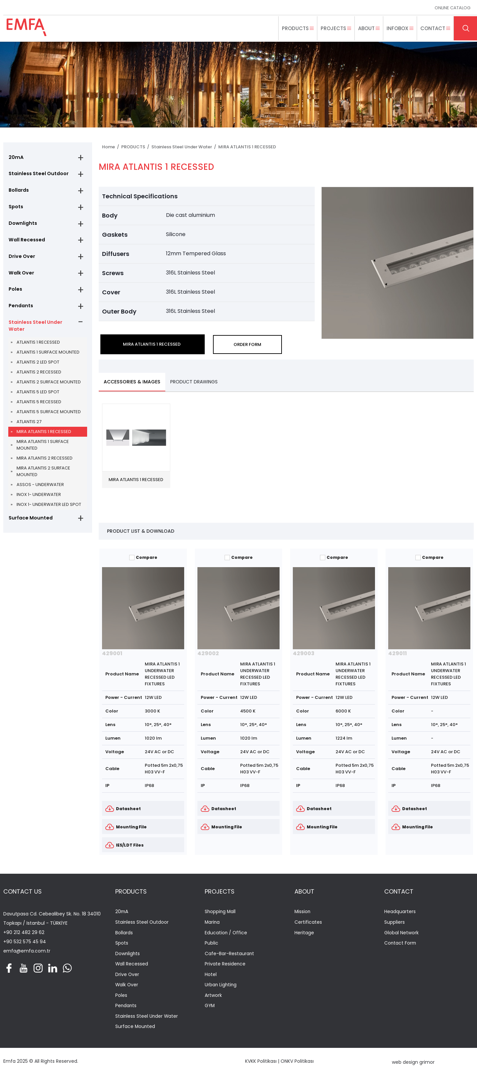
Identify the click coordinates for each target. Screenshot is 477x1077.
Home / (111, 147)
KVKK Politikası (261, 1062)
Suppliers (394, 923)
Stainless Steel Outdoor (37, 174)
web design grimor (413, 1063)
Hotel (211, 975)
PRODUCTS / (136, 147)
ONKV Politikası (297, 1062)
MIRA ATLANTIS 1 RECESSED (44, 436)
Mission (302, 912)
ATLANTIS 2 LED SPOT (38, 366)
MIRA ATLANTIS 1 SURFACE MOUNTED (43, 449)
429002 (208, 654)
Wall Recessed (25, 241)
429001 (112, 654)
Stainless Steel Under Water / (184, 147)
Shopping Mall (221, 912)
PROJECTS (220, 892)
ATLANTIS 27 (29, 426)
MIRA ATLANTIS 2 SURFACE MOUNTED (43, 475)
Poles (15, 292)
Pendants (20, 309)
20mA (15, 157)
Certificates (308, 923)
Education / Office (226, 933)
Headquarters (400, 912)
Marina (212, 923)
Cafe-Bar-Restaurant (229, 954)
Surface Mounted (29, 522)
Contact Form (400, 944)
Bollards (18, 191)
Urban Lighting (221, 986)
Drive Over (20, 258)
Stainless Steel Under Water (34, 329)
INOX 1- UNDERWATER (39, 499)
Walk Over (20, 275)
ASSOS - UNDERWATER (40, 489)
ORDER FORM (247, 344)
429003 (303, 654)
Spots (15, 208)
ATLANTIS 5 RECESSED (39, 406)
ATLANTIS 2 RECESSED (39, 376)
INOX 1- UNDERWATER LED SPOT (49, 509)
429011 (397, 654)
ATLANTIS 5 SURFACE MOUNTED (49, 416)
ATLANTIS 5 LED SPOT (38, 396)
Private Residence (225, 965)
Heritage (304, 933)
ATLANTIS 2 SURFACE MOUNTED (49, 386)
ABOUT (304, 892)
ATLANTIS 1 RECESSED (38, 346)
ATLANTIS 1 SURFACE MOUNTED (48, 356)
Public (211, 944)
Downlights (22, 224)
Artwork (213, 996)
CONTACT (398, 892)
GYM (210, 1007)
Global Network (401, 933)
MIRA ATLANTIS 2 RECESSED (45, 462)
